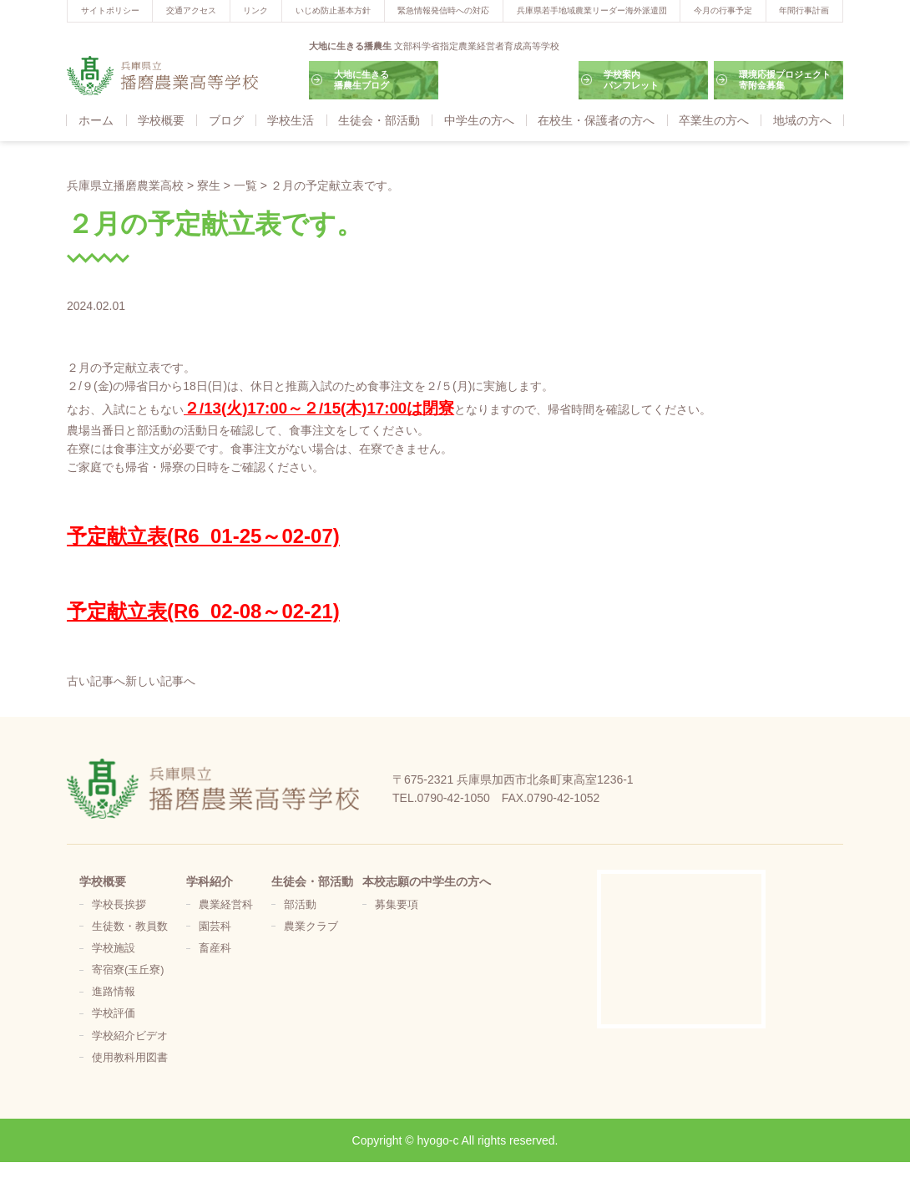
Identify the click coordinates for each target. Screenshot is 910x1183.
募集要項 (396, 905)
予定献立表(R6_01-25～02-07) (203, 536)
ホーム (96, 120)
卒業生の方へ (714, 120)
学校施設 (113, 948)
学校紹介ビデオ (130, 1036)
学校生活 (290, 120)
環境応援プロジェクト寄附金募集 (785, 79)
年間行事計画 (804, 10)
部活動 (300, 905)
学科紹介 (209, 881)
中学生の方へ (479, 120)
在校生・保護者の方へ (596, 120)
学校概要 (161, 120)
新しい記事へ (160, 681)
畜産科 (215, 948)
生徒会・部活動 (379, 120)
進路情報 (113, 992)
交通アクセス (191, 10)
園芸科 (215, 926)
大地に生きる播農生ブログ (361, 79)
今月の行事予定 (723, 10)
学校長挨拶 (119, 905)
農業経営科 (226, 905)
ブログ (226, 120)
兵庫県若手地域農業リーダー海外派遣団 (592, 10)
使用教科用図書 (130, 1058)
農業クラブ (311, 926)
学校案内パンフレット (631, 79)
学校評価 (113, 1013)
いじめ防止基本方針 (333, 10)
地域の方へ (802, 120)
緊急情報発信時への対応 (443, 10)
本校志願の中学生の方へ (426, 881)
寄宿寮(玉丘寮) (128, 970)
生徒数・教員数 (130, 926)
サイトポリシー (110, 10)
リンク (255, 10)
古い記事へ (96, 681)
